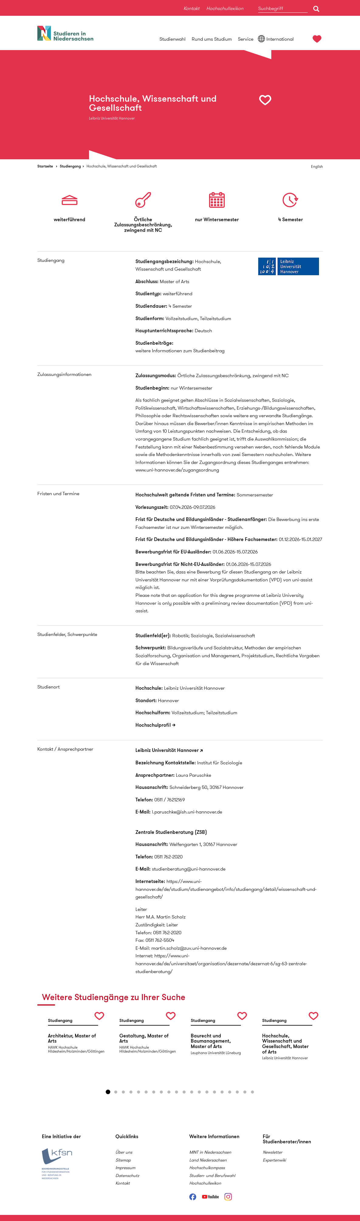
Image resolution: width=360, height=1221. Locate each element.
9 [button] (168, 1092)
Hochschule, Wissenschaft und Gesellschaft (122, 166)
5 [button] (138, 1092)
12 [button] (191, 1092)
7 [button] (153, 1092)
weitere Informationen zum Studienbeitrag (180, 350)
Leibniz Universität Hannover (167, 750)
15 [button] (214, 1092)
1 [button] (108, 1092)
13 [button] (199, 1092)
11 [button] (184, 1092)
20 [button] (252, 1092)
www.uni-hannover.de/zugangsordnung (177, 469)
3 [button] (123, 1092)
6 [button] (146, 1092)
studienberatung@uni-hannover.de (188, 868)
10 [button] (176, 1092)
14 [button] (206, 1092)
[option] (180, 104)
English (317, 166)
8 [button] (161, 1092)
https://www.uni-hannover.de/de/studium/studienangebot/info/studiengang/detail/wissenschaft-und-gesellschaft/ (226, 889)
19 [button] (244, 1092)
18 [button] (237, 1092)
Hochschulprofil (153, 725)
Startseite (45, 166)
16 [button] (222, 1092)
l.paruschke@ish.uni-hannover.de (187, 811)
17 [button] (229, 1092)
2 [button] (115, 1092)
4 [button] (131, 1092)
